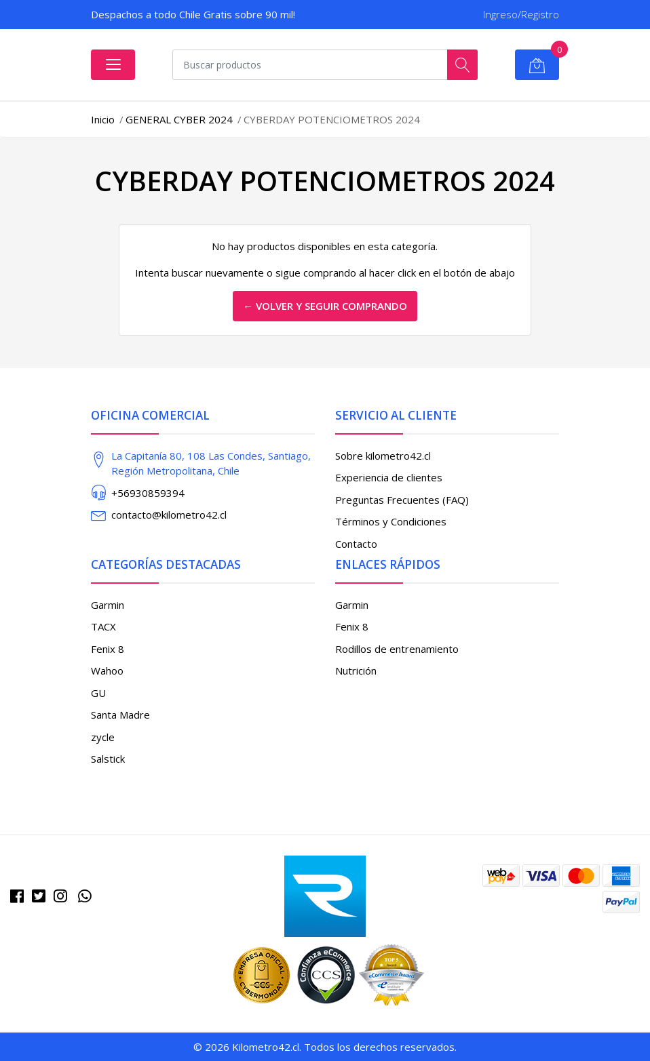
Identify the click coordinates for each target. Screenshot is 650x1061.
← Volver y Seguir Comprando (325, 306)
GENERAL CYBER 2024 (179, 119)
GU (98, 693)
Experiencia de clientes (388, 477)
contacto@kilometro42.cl (169, 514)
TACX (103, 626)
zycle (103, 737)
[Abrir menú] (113, 64)
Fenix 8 (107, 649)
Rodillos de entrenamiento (397, 649)
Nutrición (356, 670)
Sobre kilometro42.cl (383, 455)
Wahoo (107, 670)
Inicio (103, 119)
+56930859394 (148, 493)
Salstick (108, 758)
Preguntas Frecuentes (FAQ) (402, 499)
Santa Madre (120, 714)
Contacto (356, 543)
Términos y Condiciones (390, 521)
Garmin (107, 605)
